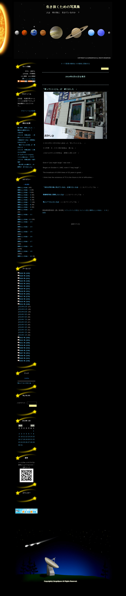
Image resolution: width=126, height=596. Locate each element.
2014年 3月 (23, 330)
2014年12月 (23, 307)
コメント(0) (83, 210)
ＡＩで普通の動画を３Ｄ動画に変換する (75, 63)
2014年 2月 (23, 332)
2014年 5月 (23, 325)
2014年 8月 (23, 317)
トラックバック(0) (71, 210)
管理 (44, 213)
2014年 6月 (23, 322)
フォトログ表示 (28, 79)
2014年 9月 (23, 314)
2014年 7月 (23, 319)
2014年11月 (23, 309)
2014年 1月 (23, 335)
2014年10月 (23, 312)
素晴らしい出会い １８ (98, 210)
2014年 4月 (23, 327)
